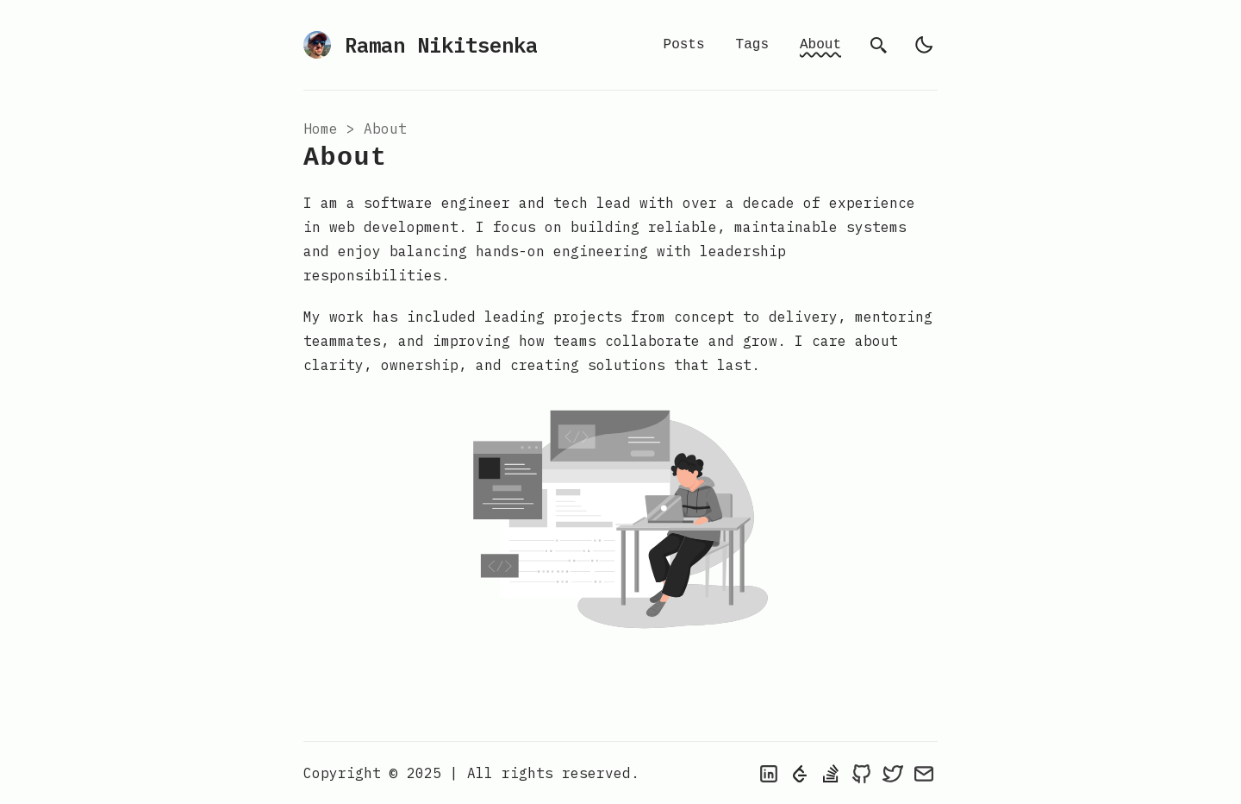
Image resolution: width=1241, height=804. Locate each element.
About (820, 44)
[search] (879, 45)
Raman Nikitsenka (420, 45)
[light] (924, 45)
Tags (752, 44)
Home (320, 128)
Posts (684, 44)
